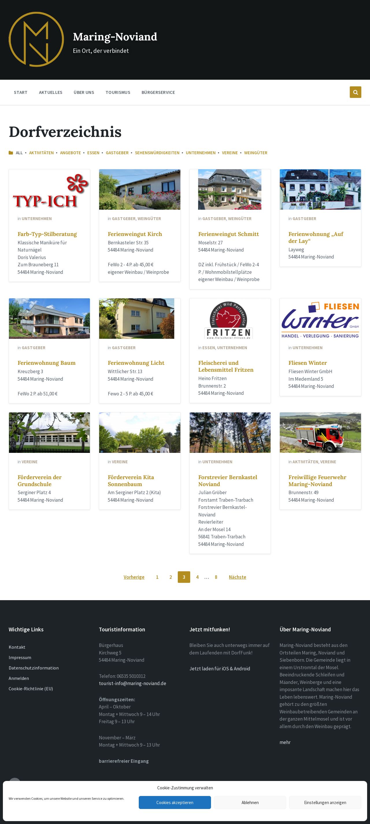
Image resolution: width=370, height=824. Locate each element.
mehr (285, 730)
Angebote (70, 140)
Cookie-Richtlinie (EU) (31, 676)
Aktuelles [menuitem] (51, 80)
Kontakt (17, 634)
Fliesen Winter (307, 350)
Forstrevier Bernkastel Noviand (227, 468)
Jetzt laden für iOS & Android (219, 656)
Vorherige (134, 564)
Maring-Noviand (118, 28)
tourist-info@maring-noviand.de (132, 671)
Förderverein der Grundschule (40, 468)
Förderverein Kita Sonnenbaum (131, 468)
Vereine (230, 140)
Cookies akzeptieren (174, 802)
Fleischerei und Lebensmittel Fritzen (226, 354)
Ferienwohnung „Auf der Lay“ (315, 225)
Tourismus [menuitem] (118, 80)
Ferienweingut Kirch (135, 221)
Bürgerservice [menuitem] (158, 80)
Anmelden (19, 666)
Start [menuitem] (21, 80)
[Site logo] (30, 52)
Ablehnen (250, 802)
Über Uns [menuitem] (84, 80)
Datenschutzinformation (34, 655)
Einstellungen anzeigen (325, 802)
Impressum (20, 645)
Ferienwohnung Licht (136, 350)
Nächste (237, 564)
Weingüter (255, 140)
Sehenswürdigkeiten (157, 140)
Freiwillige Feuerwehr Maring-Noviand (317, 468)
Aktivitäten (41, 140)
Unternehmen (201, 140)
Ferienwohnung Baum (47, 350)
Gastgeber (117, 140)
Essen (93, 140)
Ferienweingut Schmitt (228, 221)
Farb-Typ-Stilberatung (47, 221)
